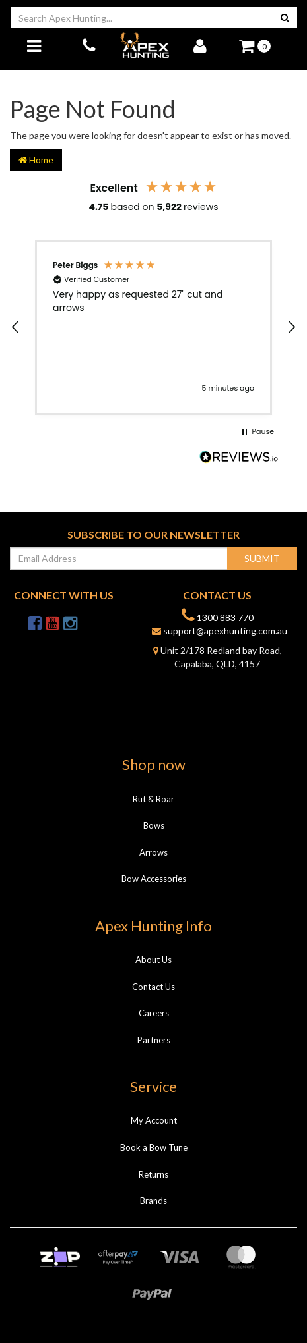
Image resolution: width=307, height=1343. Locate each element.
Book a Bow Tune (154, 1147)
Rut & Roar (153, 799)
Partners (153, 1040)
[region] (153, 327)
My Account (154, 1120)
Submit (262, 558)
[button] (16, 327)
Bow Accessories (153, 878)
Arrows (153, 852)
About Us (153, 959)
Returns (153, 1174)
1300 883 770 (218, 615)
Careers (154, 1013)
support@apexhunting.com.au (219, 630)
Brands (153, 1200)
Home (35, 159)
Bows (153, 825)
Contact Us (153, 986)
